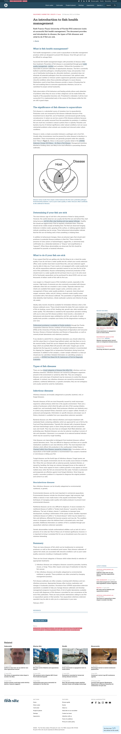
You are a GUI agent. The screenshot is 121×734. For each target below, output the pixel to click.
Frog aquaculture (16, 1)
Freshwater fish (39, 630)
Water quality (77, 628)
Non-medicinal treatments (105, 328)
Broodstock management (105, 346)
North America (65, 630)
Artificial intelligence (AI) (105, 569)
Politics (99, 587)
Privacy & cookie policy (68, 722)
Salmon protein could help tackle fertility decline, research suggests (16, 683)
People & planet (71, 5)
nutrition (51, 66)
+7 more (58, 14)
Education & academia (52, 630)
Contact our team (67, 713)
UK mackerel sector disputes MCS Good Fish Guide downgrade (45, 676)
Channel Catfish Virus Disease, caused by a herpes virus (52, 449)
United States (75, 630)
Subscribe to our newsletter (69, 710)
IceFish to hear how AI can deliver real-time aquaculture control (105, 574)
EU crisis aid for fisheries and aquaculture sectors (105, 590)
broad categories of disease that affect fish (57, 370)
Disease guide (95, 1)
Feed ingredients (102, 580)
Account (114, 1)
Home (34, 702)
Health (53, 14)
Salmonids (37, 14)
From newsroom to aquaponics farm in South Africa (106, 331)
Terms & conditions (67, 719)
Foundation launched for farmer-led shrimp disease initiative (73, 676)
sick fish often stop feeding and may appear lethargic (62, 221)
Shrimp (25, 1)
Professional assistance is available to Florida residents (52, 325)
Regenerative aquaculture (105, 337)
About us (64, 708)
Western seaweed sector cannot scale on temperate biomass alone (107, 341)
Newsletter (108, 1)
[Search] (111, 5)
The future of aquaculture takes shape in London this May (106, 599)
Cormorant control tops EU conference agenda (103, 676)
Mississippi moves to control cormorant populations (103, 668)
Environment (67, 628)
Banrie (37, 41)
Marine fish (46, 14)
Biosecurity (58, 628)
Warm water (49, 5)
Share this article (40, 621)
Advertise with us (67, 716)
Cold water (59, 5)
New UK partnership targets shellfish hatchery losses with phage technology (74, 683)
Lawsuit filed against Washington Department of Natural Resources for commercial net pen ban (102, 684)
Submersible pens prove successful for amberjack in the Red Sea (44, 683)
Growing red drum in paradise (106, 349)
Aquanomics (90, 5)
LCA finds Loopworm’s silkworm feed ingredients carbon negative (107, 582)
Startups (81, 5)
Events (102, 1)
